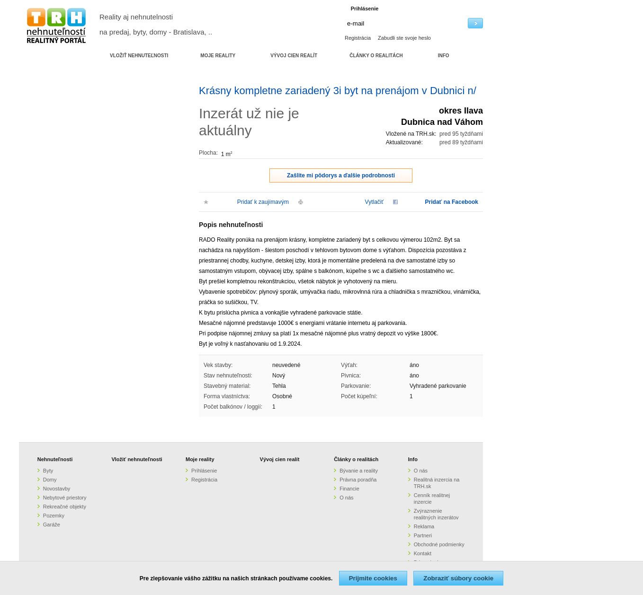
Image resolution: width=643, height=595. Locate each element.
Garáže (51, 524)
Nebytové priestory (65, 497)
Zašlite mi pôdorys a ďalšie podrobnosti (341, 175)
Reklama (424, 526)
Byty (48, 470)
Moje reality (200, 459)
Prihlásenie (204, 470)
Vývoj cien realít (280, 459)
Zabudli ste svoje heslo (404, 38)
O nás (346, 497)
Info (413, 459)
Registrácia (358, 38)
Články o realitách (356, 459)
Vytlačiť (374, 202)
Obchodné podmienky (439, 544)
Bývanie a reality (358, 470)
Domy (50, 479)
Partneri (423, 535)
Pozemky (53, 515)
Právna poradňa (357, 479)
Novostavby (56, 488)
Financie (349, 488)
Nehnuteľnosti (55, 459)
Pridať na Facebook (451, 202)
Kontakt (422, 553)
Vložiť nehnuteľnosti (136, 459)
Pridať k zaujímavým (263, 202)
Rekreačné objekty (64, 506)
